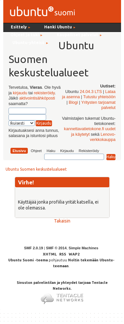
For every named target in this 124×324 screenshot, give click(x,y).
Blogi (73, 102)
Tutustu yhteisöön (99, 97)
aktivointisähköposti (37, 98)
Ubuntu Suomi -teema (28, 260)
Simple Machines (83, 248)
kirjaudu (20, 93)
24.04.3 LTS (91, 91)
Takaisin (62, 221)
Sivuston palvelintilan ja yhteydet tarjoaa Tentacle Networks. (62, 290)
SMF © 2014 (56, 248)
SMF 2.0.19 (33, 248)
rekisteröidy (44, 93)
